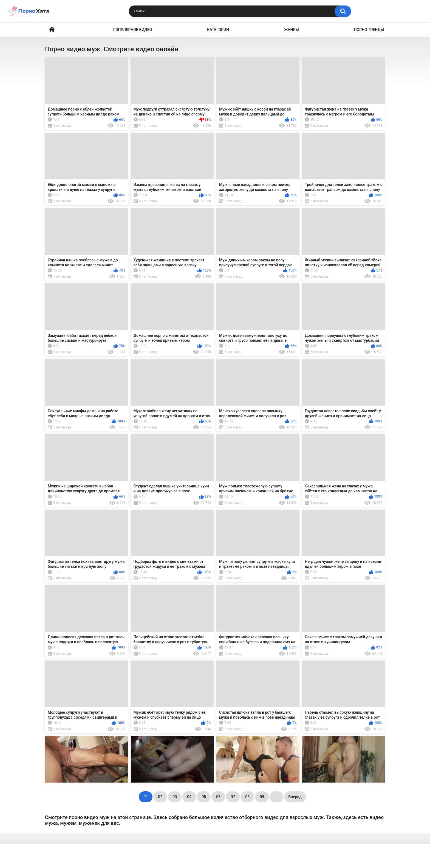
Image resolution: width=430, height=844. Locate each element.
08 (247, 797)
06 (218, 797)
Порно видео (52, 30)
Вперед (294, 797)
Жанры (291, 29)
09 (262, 797)
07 (233, 797)
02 (160, 797)
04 (189, 797)
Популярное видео (132, 29)
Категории (218, 29)
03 (174, 797)
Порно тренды (369, 29)
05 (204, 797)
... (276, 797)
